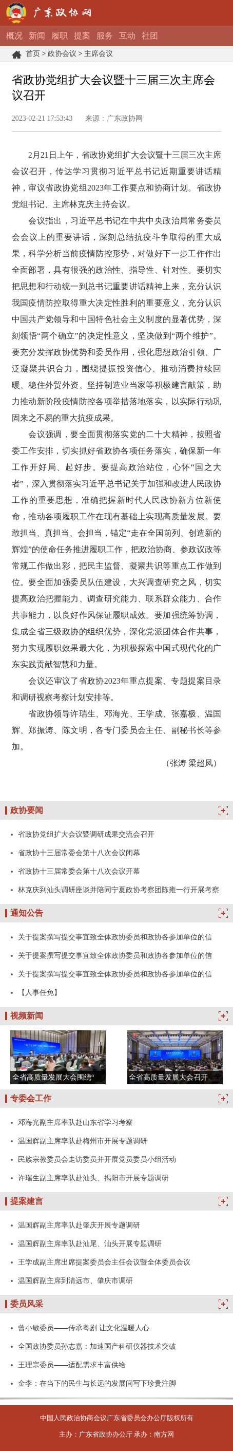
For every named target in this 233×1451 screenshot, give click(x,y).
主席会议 (98, 54)
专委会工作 (30, 1098)
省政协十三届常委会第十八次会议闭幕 (79, 853)
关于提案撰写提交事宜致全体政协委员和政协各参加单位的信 (115, 937)
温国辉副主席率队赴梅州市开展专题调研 (82, 1141)
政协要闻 (26, 810)
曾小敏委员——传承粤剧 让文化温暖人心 (83, 1328)
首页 (33, 54)
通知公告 (26, 913)
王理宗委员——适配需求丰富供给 (72, 1365)
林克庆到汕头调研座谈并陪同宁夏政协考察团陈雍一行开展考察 (118, 889)
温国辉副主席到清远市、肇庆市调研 (75, 1280)
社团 (150, 35)
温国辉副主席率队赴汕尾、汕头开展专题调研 (90, 1243)
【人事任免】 (39, 992)
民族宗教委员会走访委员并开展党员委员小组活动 (97, 1159)
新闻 (37, 35)
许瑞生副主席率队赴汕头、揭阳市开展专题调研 (93, 1178)
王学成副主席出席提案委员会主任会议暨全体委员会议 (104, 1262)
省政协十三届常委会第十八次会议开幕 (79, 871)
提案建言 (26, 1201)
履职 (59, 35)
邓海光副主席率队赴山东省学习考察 (75, 1122)
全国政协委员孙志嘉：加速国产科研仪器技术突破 (97, 1346)
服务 (104, 35)
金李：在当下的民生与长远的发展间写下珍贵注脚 (97, 1383)
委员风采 (26, 1303)
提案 (82, 35)
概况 (14, 35)
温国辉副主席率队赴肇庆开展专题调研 (79, 1225)
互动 (127, 35)
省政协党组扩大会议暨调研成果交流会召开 (86, 834)
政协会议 (62, 54)
